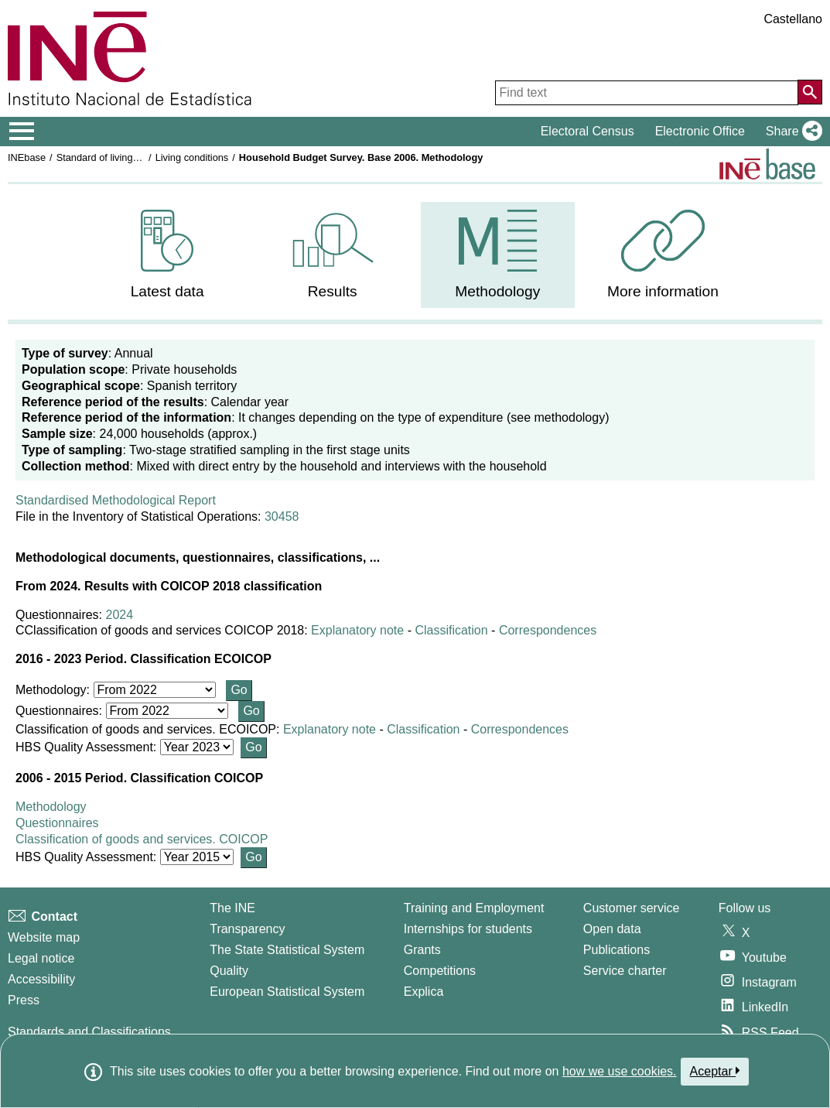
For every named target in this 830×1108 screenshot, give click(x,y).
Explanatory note (357, 630)
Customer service (631, 908)
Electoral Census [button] (587, 131)
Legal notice (41, 958)
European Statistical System (287, 991)
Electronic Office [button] (700, 131)
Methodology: (54, 689)
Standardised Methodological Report (115, 500)
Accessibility (41, 979)
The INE (232, 908)
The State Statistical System (287, 949)
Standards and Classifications (89, 1031)
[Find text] (646, 92)
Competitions (440, 970)
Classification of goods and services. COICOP (141, 839)
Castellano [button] (792, 19)
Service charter (625, 970)
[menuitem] (167, 255)
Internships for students (468, 928)
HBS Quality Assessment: (87, 747)
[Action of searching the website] (810, 92)
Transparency (247, 928)
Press (23, 1000)
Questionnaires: (60, 710)
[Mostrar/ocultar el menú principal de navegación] (22, 131)
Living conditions (192, 157)
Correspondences (547, 630)
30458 (282, 516)
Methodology (51, 806)
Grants (422, 949)
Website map (44, 937)
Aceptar (715, 1071)
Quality (229, 970)
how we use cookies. (619, 1071)
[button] (791, 131)
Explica (424, 991)
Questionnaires (57, 822)
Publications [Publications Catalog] (616, 949)
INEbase (27, 157)
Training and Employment (474, 908)
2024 (120, 614)
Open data (612, 928)
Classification (451, 630)
